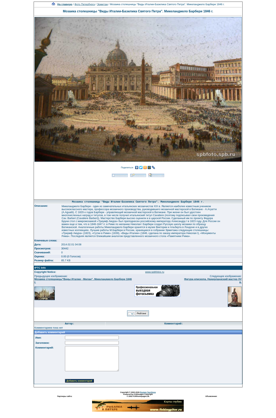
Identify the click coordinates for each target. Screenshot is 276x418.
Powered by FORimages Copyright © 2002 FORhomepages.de (138, 395)
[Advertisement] (138, 187)
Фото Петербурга (84, 4)
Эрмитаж (102, 4)
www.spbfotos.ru (154, 271)
